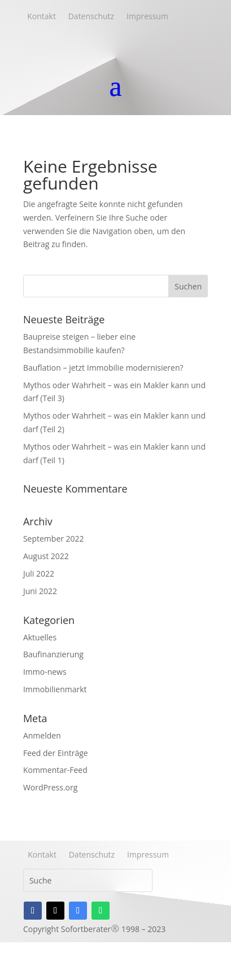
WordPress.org (50, 787)
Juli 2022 (38, 573)
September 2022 (53, 538)
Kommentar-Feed (55, 769)
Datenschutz (89, 16)
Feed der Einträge (55, 753)
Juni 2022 (40, 591)
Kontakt (39, 16)
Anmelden (42, 735)
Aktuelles (39, 637)
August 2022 (46, 556)
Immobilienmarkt (55, 689)
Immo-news (45, 671)
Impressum (145, 16)
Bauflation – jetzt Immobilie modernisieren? (103, 367)
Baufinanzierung (53, 654)
